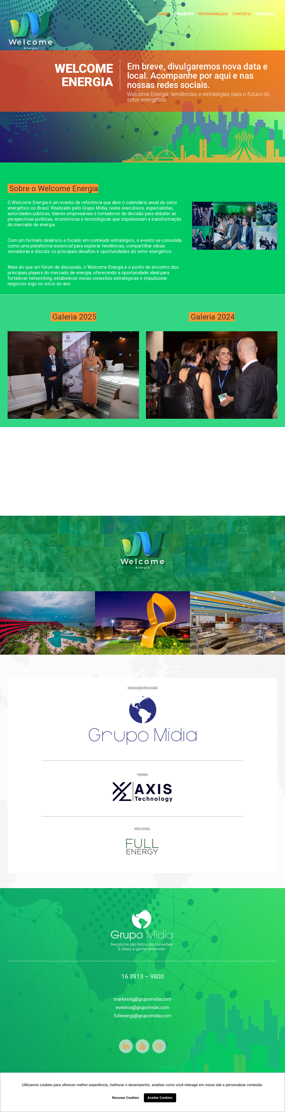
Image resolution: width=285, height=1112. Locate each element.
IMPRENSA (265, 14)
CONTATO (241, 14)
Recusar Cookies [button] (125, 1098)
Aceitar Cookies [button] (159, 1098)
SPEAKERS (183, 14)
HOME (163, 14)
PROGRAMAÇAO (213, 14)
